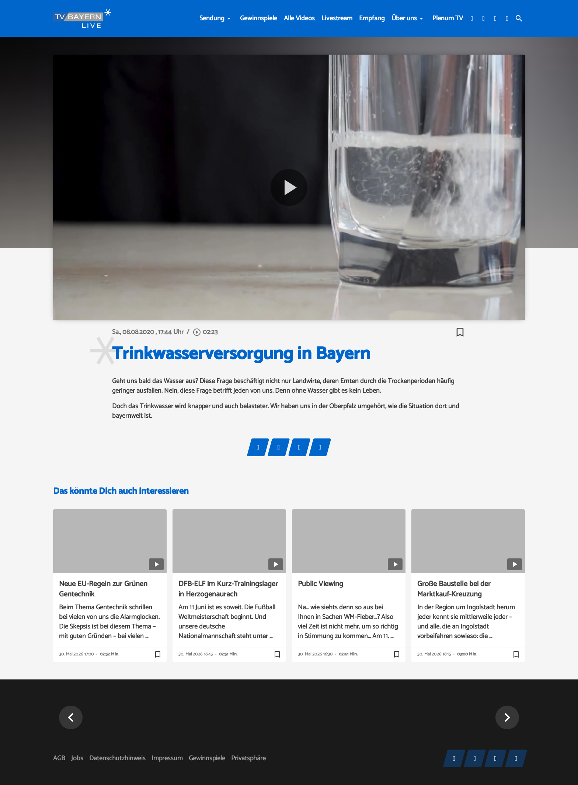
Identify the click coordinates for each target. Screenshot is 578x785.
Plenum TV (447, 18)
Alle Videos (299, 18)
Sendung (211, 18)
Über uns (404, 18)
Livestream (336, 18)
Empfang (372, 18)
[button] (71, 717)
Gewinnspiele (258, 18)
